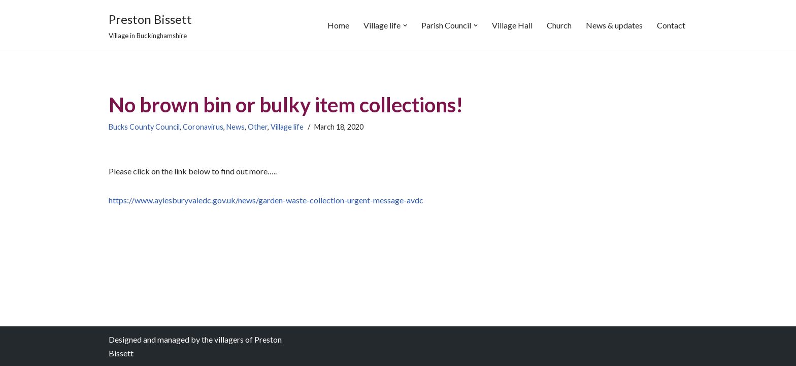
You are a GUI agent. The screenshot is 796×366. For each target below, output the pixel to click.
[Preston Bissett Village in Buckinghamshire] (150, 25)
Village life (287, 127)
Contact (671, 25)
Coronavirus (203, 127)
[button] (405, 25)
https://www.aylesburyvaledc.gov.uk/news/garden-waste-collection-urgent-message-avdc (266, 200)
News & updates (614, 25)
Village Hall (512, 25)
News (235, 127)
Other (258, 127)
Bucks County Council (144, 127)
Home (338, 25)
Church (559, 25)
